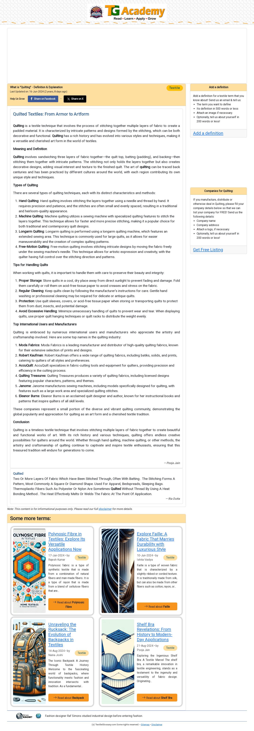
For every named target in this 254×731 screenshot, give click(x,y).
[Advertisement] (127, 56)
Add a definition (208, 133)
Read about (68, 604)
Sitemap (145, 724)
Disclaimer (157, 724)
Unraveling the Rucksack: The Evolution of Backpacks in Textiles (62, 634)
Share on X (74, 99)
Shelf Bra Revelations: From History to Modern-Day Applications (154, 632)
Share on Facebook (43, 98)
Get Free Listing (208, 249)
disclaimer (105, 509)
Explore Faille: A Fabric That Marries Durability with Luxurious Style (155, 541)
